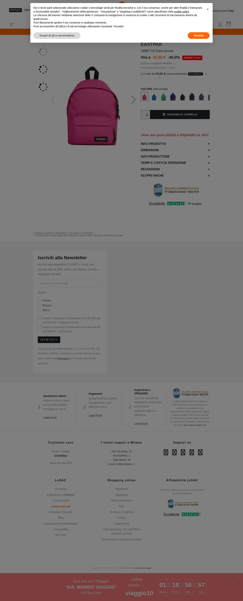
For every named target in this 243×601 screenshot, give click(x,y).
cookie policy (181, 11)
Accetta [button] (199, 35)
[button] (208, 9)
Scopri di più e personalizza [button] (56, 35)
